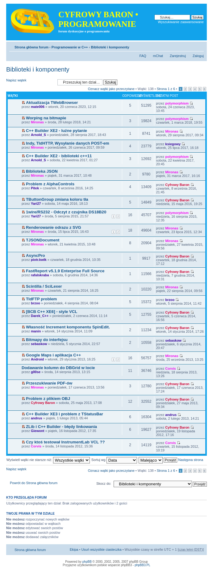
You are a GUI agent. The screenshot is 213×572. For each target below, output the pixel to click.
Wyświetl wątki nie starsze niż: (48, 460)
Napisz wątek (30, 82)
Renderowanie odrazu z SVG (53, 227)
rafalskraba (40, 275)
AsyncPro (35, 255)
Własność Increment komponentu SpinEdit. (68, 327)
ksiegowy (173, 144)
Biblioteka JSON (42, 171)
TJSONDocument (42, 240)
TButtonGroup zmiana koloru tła (57, 199)
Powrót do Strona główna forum (33, 483)
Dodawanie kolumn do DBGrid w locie (58, 367)
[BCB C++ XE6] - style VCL (51, 311)
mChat (158, 56)
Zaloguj (198, 56)
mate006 (37, 107)
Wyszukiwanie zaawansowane (181, 22)
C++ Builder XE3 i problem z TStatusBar (64, 414)
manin (36, 331)
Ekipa (74, 549)
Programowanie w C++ (70, 47)
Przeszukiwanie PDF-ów (49, 383)
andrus (36, 418)
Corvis (170, 368)
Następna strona (190, 460)
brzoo (35, 303)
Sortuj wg (114, 460)
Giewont (37, 431)
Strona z (166, 89)
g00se (35, 372)
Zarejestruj (178, 56)
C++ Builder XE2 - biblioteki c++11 (59, 156)
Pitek (35, 188)
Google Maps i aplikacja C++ (53, 355)
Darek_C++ (40, 316)
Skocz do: (103, 483)
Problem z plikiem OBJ (48, 398)
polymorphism (177, 103)
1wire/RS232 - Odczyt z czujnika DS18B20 (66, 212)
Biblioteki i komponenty (110, 47)
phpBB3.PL (142, 565)
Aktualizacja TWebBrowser (52, 102)
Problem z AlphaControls (50, 184)
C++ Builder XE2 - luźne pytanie (56, 130)
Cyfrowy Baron (177, 185)
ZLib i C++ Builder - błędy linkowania (61, 426)
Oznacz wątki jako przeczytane (111, 89)
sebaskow (39, 344)
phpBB (87, 561)
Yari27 (36, 203)
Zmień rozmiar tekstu (199, 46)
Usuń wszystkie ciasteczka (101, 549)
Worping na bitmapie (46, 118)
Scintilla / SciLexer (44, 286)
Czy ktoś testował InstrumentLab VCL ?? (65, 442)
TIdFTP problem (41, 299)
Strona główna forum (31, 47)
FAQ (143, 56)
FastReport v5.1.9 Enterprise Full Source (65, 271)
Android (37, 359)
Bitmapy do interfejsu (47, 339)
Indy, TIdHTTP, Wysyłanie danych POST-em (67, 143)
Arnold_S (38, 135)
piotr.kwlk (39, 259)
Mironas (37, 122)
